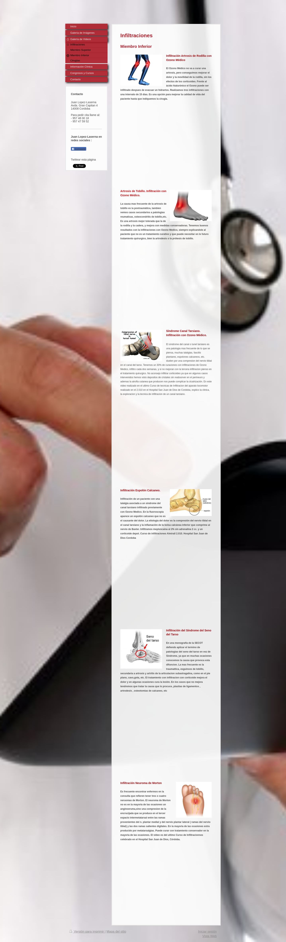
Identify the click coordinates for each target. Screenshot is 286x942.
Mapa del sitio (116, 931)
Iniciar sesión (207, 931)
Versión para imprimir (87, 931)
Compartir (78, 149)
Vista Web (209, 936)
